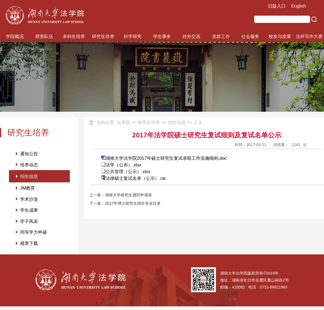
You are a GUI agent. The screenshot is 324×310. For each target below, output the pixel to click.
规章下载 (29, 246)
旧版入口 (277, 6)
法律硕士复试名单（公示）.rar (133, 178)
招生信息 (29, 177)
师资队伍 (44, 36)
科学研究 (133, 36)
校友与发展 (280, 36)
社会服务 (250, 36)
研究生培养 (103, 36)
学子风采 (29, 223)
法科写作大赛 (309, 36)
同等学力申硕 (33, 235)
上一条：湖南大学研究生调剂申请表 (120, 195)
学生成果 (29, 212)
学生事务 (162, 36)
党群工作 (221, 36)
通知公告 (29, 153)
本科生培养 (74, 36)
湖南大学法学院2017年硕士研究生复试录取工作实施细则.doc (164, 158)
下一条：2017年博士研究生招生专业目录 (125, 203)
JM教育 (27, 189)
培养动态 (29, 165)
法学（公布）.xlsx (121, 165)
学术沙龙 (29, 201)
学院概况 (15, 36)
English (298, 6)
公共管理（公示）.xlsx (125, 171)
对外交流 (191, 36)
